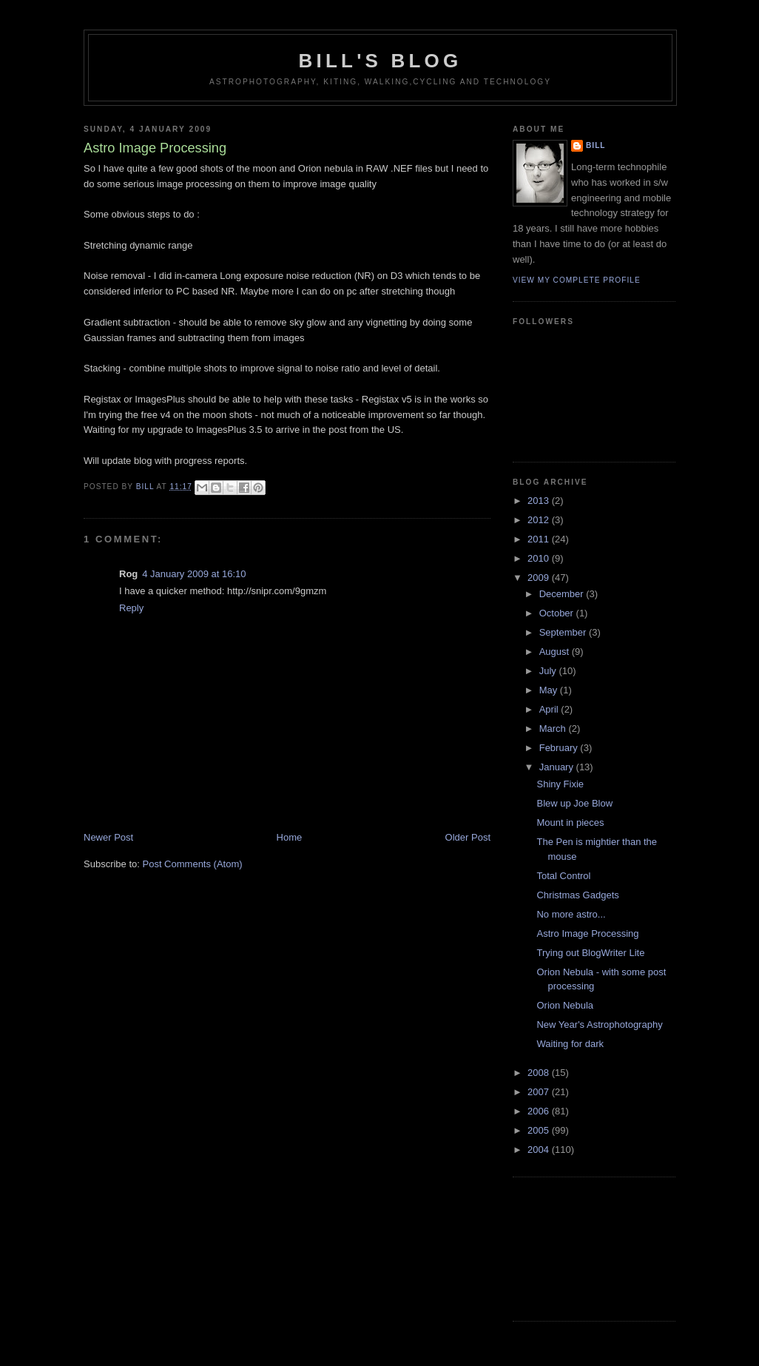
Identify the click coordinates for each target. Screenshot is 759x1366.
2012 (539, 519)
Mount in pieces (570, 822)
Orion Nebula (564, 1005)
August (555, 651)
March (554, 728)
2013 (539, 500)
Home (290, 837)
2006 (539, 1111)
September (564, 632)
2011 (539, 539)
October (557, 613)
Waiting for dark (570, 1043)
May (549, 690)
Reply (131, 607)
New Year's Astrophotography (599, 1024)
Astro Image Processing (587, 933)
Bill (596, 145)
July (549, 670)
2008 (539, 1072)
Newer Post (108, 837)
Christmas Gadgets (577, 895)
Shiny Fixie (560, 784)
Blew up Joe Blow (574, 803)
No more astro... (570, 914)
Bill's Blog (380, 61)
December (563, 593)
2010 (539, 558)
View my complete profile (577, 280)
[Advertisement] (579, 1246)
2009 (539, 577)
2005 (539, 1130)
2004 (539, 1149)
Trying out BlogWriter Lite (590, 952)
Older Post (467, 837)
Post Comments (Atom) (193, 863)
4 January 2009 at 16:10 (194, 573)
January (557, 767)
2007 (539, 1091)
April (550, 709)
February (560, 747)
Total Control (563, 875)
